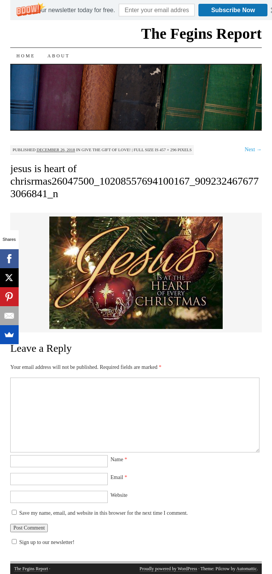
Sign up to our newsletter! (46, 542)
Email (118, 477)
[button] (70, 10)
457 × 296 (168, 149)
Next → (253, 149)
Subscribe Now (233, 10)
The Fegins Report (201, 33)
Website (118, 495)
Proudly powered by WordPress (168, 568)
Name (118, 459)
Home (25, 56)
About (58, 56)
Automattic (246, 568)
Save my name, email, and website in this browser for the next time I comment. (103, 513)
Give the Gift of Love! (106, 149)
